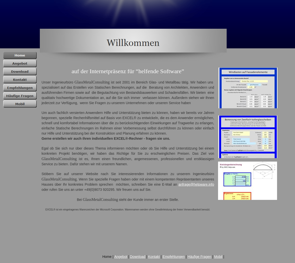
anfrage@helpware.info (196, 184)
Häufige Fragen (199, 257)
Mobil (218, 257)
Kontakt (154, 257)
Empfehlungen (173, 257)
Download (137, 257)
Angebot (120, 257)
